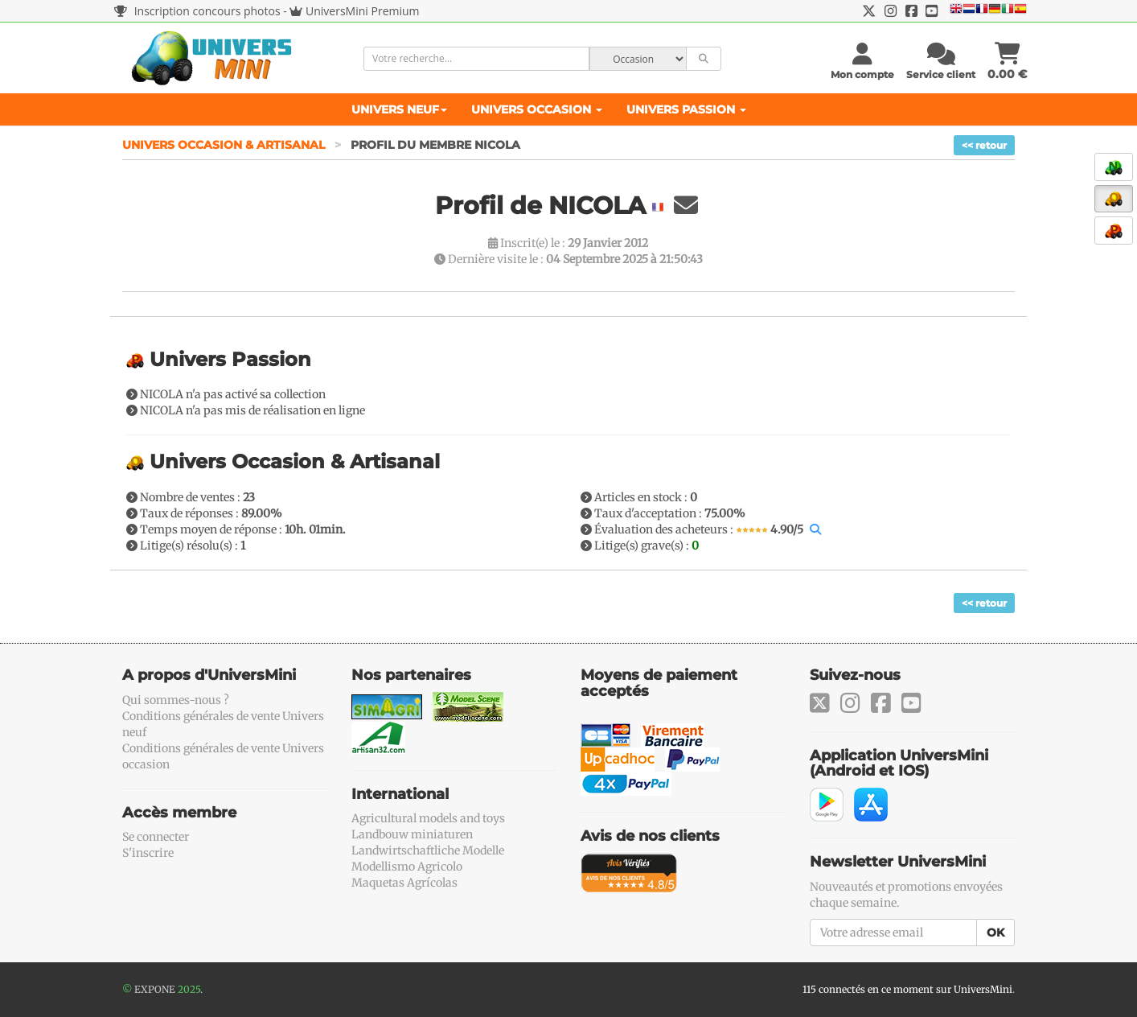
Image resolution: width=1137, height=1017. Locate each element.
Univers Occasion (536, 109)
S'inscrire (148, 853)
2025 (189, 989)
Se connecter (155, 837)
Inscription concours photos (197, 11)
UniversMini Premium (363, 11)
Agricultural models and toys (428, 818)
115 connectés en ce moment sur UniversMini (907, 989)
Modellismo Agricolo (406, 866)
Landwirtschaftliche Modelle (427, 850)
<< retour (984, 145)
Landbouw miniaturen (412, 834)
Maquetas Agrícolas (404, 882)
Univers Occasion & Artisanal (225, 145)
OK (995, 932)
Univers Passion (686, 109)
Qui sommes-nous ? (175, 700)
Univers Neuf (399, 109)
